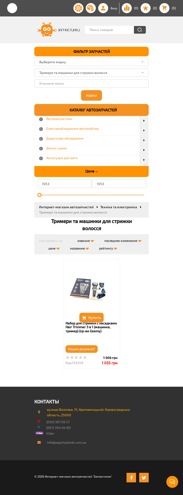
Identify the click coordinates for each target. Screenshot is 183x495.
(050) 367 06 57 (58, 422)
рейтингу (108, 247)
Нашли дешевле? (81, 349)
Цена (91, 171)
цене (54, 247)
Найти (91, 95)
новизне (85, 240)
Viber (50, 433)
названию (79, 247)
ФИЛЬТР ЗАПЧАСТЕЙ (91, 51)
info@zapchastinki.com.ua (66, 442)
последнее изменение (123, 240)
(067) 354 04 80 (58, 428)
